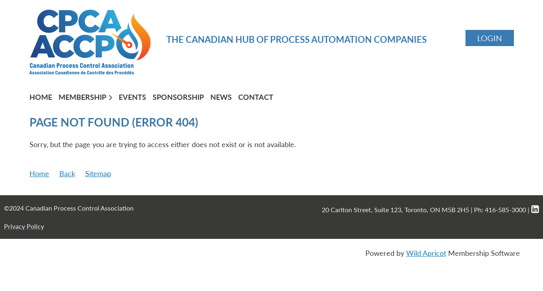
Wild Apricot (426, 253)
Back (67, 173)
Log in (489, 38)
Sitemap (98, 173)
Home (39, 173)
